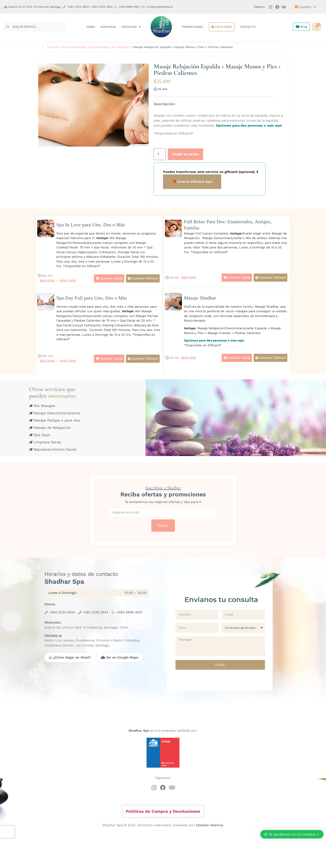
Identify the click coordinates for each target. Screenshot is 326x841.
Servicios (131, 26)
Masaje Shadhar (200, 298)
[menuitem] (305, 7)
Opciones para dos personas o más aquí (248, 125)
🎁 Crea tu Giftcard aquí (192, 182)
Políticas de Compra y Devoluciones (163, 811)
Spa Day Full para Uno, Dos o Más (91, 298)
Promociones (192, 26)
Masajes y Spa (86, 47)
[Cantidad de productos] (160, 154)
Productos (65, 47)
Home (90, 26)
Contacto (248, 26)
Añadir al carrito (185, 154)
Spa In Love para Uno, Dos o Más (90, 224)
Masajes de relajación (114, 47)
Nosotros (108, 26)
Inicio (50, 47)
